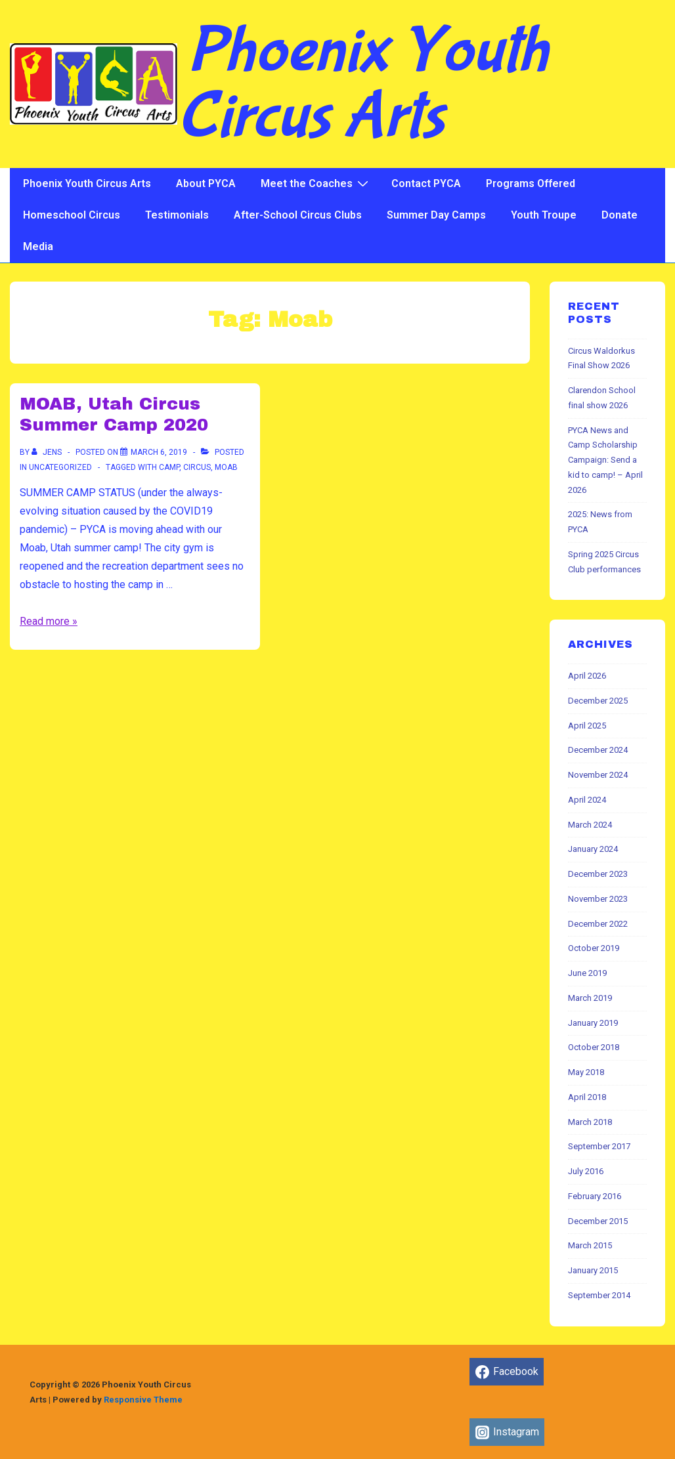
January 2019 (593, 1023)
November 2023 (598, 899)
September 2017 (599, 1146)
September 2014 (599, 1295)
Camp (169, 467)
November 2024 (598, 775)
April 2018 (587, 1097)
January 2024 (593, 849)
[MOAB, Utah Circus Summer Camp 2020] (159, 452)
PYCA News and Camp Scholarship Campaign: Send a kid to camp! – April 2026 (605, 460)
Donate (619, 215)
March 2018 (590, 1122)
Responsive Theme (143, 1400)
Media (38, 246)
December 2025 (598, 701)
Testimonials (177, 215)
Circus (197, 467)
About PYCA (206, 183)
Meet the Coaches (316, 183)
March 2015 (590, 1245)
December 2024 (598, 750)
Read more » (48, 621)
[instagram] (506, 1432)
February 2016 (594, 1196)
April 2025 (587, 725)
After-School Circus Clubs (298, 215)
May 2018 (586, 1072)
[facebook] (506, 1371)
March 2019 (590, 998)
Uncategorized (60, 467)
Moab (226, 467)
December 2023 (598, 874)
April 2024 (587, 800)
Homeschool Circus (71, 215)
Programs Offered (530, 183)
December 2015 (598, 1221)
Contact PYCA (426, 183)
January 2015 (593, 1270)
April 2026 (587, 676)
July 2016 (585, 1171)
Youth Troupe (544, 215)
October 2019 (593, 948)
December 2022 (598, 924)
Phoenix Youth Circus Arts (362, 84)
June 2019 (587, 973)
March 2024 (590, 825)
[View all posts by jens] (48, 452)
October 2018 (593, 1047)
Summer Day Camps (436, 215)
